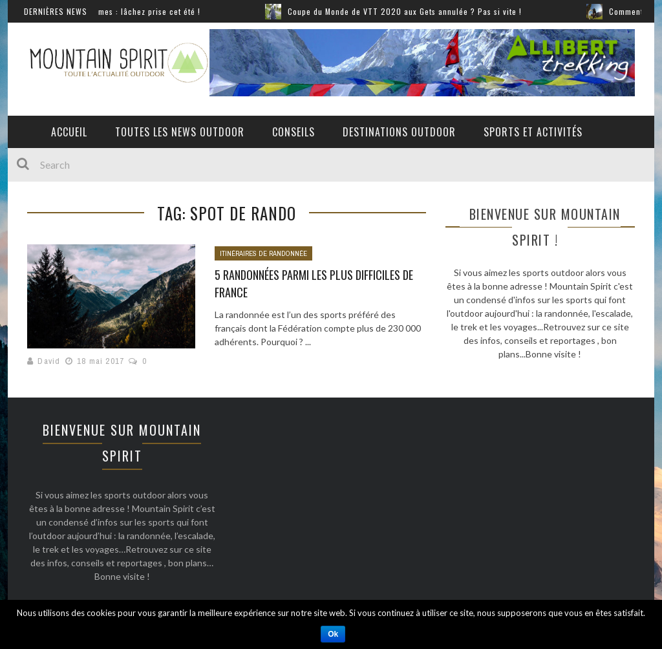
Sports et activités (533, 132)
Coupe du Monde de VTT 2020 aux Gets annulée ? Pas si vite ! (411, 11)
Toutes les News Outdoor (179, 132)
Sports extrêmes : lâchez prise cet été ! (132, 11)
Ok (333, 634)
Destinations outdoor (399, 132)
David (48, 361)
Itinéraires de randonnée (263, 253)
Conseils (293, 132)
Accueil (69, 132)
